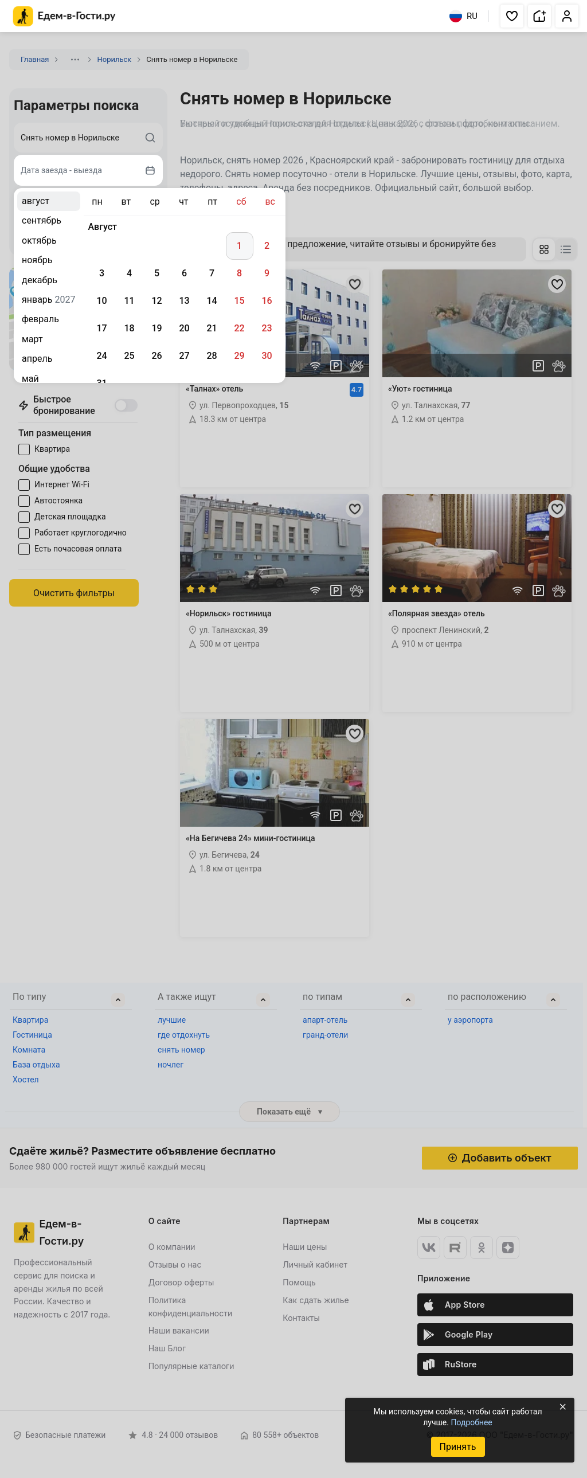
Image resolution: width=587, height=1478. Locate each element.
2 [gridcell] (266, 245)
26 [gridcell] (156, 355)
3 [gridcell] (101, 273)
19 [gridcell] (156, 328)
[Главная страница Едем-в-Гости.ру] (64, 16)
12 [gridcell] (156, 300)
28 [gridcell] (211, 355)
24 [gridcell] (101, 355)
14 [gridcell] (211, 300)
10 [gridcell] (101, 300)
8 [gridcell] (239, 273)
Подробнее (471, 1422)
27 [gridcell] (184, 355)
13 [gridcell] (184, 300)
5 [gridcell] (156, 273)
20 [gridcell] (184, 328)
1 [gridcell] (239, 245)
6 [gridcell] (184, 273)
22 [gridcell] (239, 328)
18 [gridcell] (129, 328)
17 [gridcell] (101, 328)
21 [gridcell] (211, 328)
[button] (511, 16)
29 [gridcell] (239, 355)
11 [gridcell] (129, 300)
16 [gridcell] (266, 300)
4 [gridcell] (129, 273)
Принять (457, 1446)
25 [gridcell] (129, 355)
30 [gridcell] (266, 355)
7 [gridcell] (211, 273)
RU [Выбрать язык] (463, 16)
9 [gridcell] (266, 273)
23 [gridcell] (266, 328)
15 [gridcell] (239, 300)
